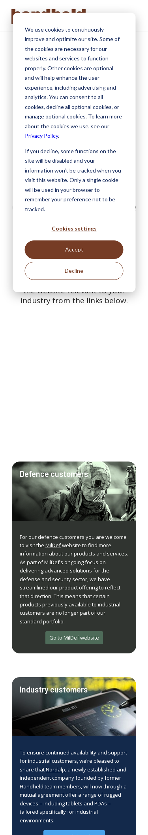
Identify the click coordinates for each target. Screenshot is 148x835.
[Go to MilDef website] (74, 637)
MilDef (53, 545)
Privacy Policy (41, 135)
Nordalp (55, 769)
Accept (74, 249)
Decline (74, 270)
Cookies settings (74, 228)
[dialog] (74, 152)
